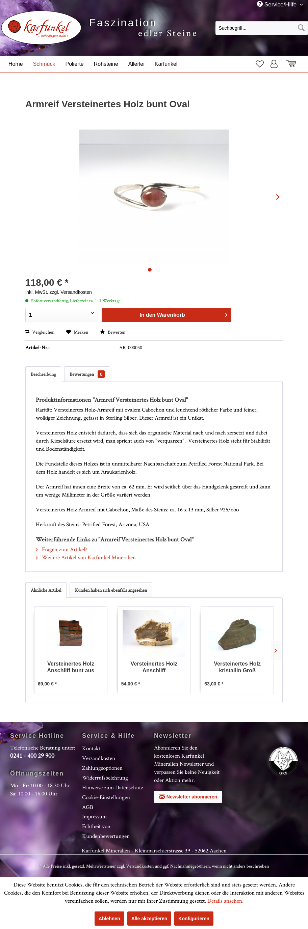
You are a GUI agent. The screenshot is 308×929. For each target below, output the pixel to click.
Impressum (94, 816)
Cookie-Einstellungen (106, 797)
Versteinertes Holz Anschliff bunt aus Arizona (71, 667)
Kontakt (91, 748)
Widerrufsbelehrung (105, 777)
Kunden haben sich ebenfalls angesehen (111, 590)
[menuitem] (261, 27)
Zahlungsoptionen (102, 767)
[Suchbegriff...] (261, 28)
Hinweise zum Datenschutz (112, 787)
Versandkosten (98, 758)
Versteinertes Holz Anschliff (154, 667)
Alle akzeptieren (149, 918)
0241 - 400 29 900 (32, 755)
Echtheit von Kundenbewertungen (106, 831)
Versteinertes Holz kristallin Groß (237, 667)
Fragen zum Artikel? (61, 549)
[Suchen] (301, 28)
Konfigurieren (193, 918)
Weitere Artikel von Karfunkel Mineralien (86, 557)
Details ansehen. (225, 900)
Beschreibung (43, 374)
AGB (87, 807)
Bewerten (112, 332)
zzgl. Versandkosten (71, 292)
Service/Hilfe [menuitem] (277, 4)
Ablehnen (109, 918)
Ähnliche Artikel (46, 590)
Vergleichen (39, 332)
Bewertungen (87, 374)
